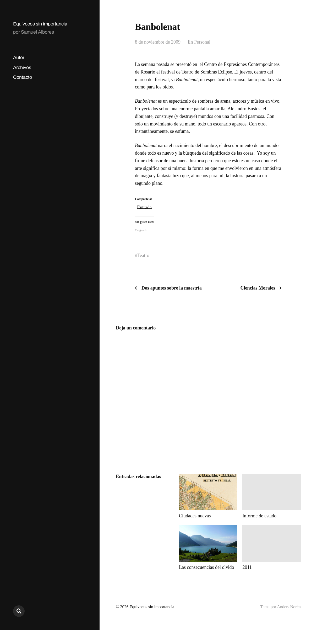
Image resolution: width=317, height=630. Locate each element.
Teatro (143, 255)
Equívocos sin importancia (40, 24)
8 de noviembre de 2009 (158, 42)
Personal (202, 42)
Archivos (22, 67)
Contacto (22, 77)
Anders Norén (289, 607)
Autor (18, 57)
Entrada (144, 207)
